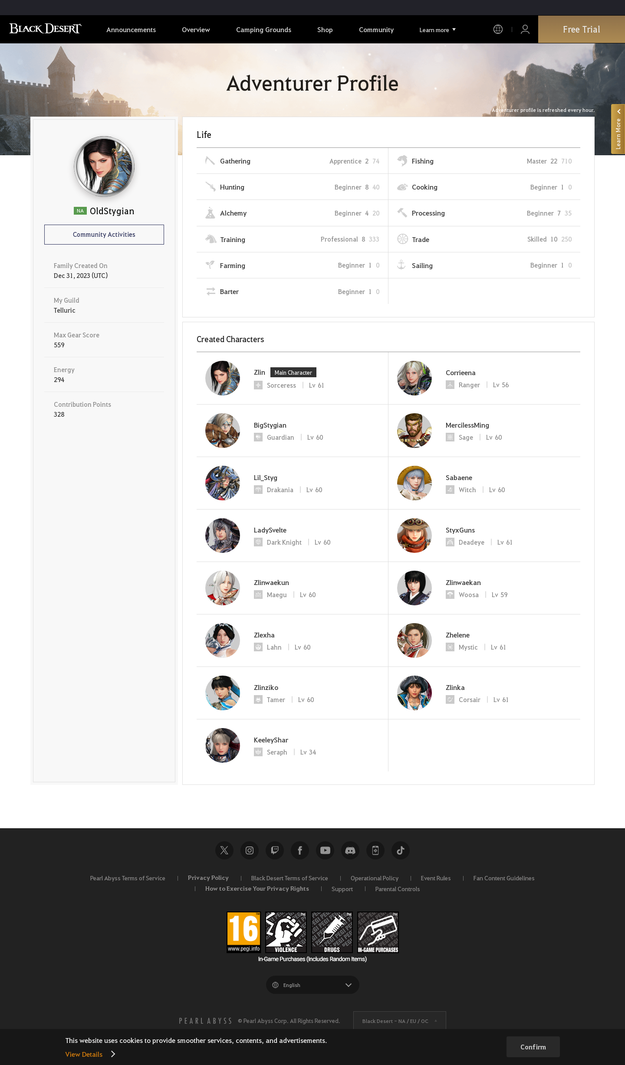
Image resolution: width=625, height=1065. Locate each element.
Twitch (275, 850)
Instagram (249, 850)
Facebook (300, 850)
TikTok (400, 850)
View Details (83, 1053)
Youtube (325, 850)
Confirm (533, 1046)
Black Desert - (395, 1020)
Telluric (65, 310)
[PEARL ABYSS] (205, 1021)
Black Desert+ (375, 850)
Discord (350, 850)
